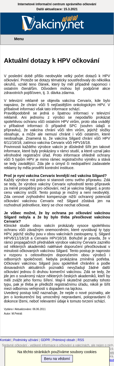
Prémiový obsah (63, 340)
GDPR (45, 340)
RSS (81, 340)
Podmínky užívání (25, 340)
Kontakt (5, 340)
